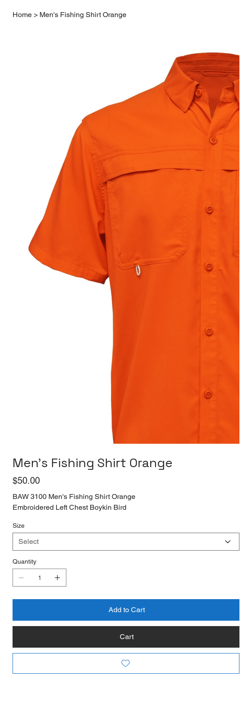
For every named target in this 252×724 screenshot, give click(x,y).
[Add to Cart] (126, 610)
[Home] (22, 14)
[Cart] (126, 637)
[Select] (126, 542)
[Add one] (57, 578)
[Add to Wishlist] (126, 663)
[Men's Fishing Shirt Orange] (82, 14)
